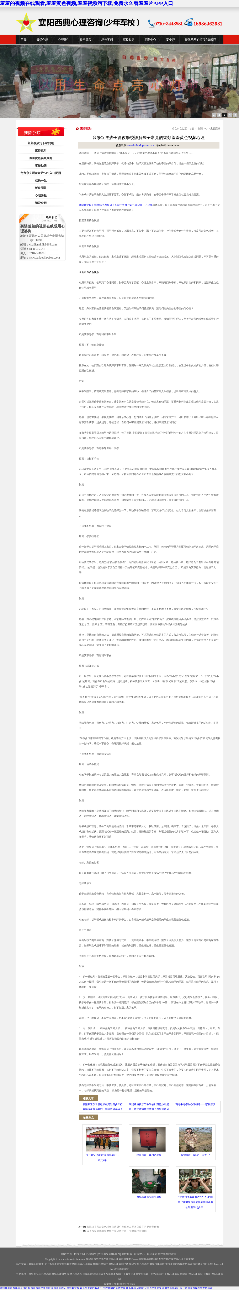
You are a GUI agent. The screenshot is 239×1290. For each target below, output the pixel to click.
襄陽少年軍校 (157, 1264)
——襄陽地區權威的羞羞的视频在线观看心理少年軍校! (163, 1259)
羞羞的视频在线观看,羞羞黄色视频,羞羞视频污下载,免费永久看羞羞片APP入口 (86, 3)
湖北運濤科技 (121, 1269)
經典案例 (107, 39)
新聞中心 (150, 39)
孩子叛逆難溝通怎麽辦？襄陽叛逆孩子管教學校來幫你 (117, 1231)
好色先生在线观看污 (91, 1288)
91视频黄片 (73, 1288)
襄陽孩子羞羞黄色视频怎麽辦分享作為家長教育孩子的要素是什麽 (123, 1226)
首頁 (23, 39)
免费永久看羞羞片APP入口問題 (40, 173)
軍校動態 (128, 39)
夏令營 (170, 39)
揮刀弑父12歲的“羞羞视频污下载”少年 (102, 1144)
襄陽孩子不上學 (144, 204)
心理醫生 (64, 39)
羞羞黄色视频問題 (40, 158)
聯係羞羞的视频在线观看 (201, 39)
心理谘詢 (171, 1274)
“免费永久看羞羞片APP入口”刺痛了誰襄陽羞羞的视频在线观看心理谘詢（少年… (195, 1189)
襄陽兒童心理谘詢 (139, 1264)
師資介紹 (41, 202)
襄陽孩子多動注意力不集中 (119, 204)
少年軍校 (156, 1274)
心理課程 (41, 195)
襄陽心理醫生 (36, 1264)
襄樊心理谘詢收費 (118, 1264)
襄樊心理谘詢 (74, 1274)
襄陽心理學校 (100, 1264)
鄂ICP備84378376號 (124, 1284)
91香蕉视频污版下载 (176, 1288)
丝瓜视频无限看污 (136, 1288)
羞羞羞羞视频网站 (41, 1288)
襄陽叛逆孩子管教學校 (91, 204)
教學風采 (85, 39)
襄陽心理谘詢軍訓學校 (149, 1183)
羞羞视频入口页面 (20, 1288)
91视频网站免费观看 (114, 1288)
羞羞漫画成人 (58, 1288)
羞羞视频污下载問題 (41, 143)
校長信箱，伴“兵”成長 (149, 1142)
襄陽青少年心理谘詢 (39, 1274)
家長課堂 (41, 150)
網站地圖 (5, 1288)
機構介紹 (42, 39)
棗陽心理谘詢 (90, 1274)
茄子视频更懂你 (155, 1288)
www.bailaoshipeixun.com (140, 145)
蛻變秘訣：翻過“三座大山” (195, 1142)
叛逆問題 (41, 188)
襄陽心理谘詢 (84, 1264)
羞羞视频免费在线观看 (200, 1288)
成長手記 (41, 180)
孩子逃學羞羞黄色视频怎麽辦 (60, 1264)
